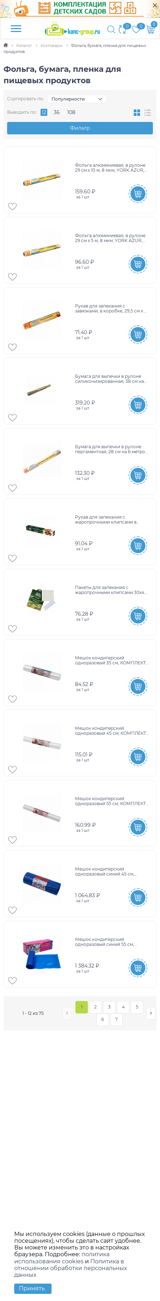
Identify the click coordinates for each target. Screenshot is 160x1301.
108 (71, 112)
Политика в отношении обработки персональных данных (70, 1268)
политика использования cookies (62, 1257)
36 (57, 112)
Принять (32, 1288)
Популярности (68, 99)
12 (44, 112)
